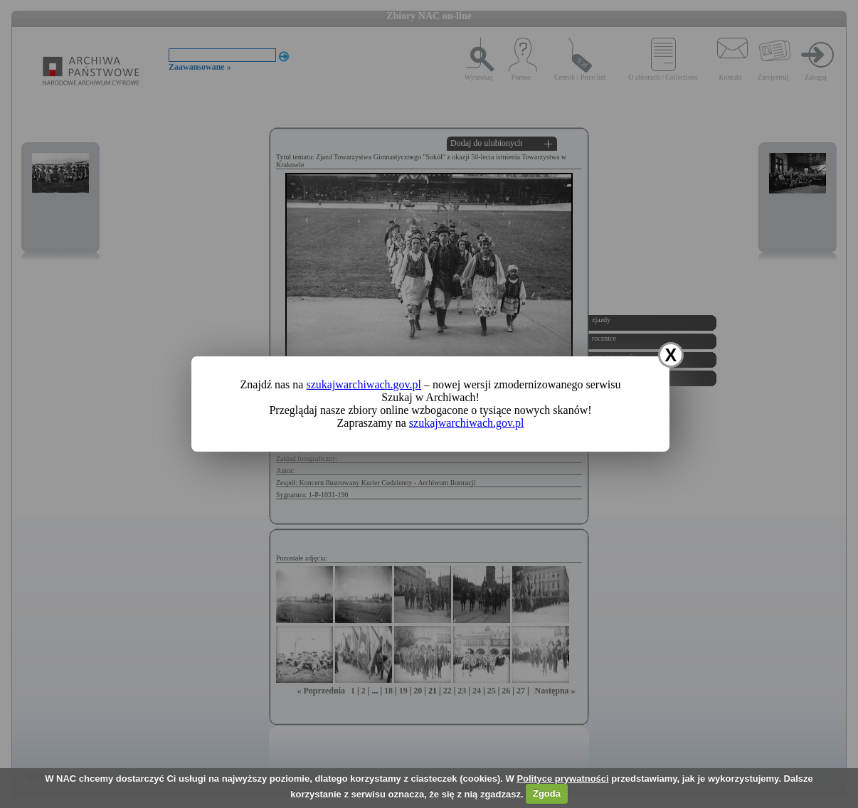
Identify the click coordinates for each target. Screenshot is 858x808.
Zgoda (547, 793)
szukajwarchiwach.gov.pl (363, 384)
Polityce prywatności (562, 778)
